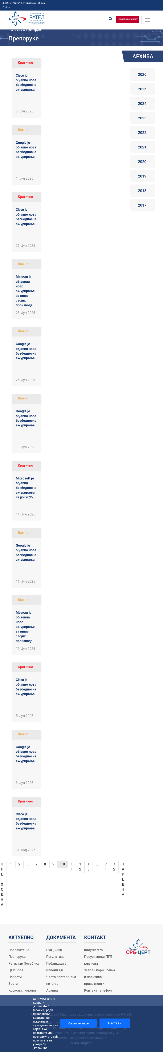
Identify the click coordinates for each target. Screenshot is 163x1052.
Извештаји (54, 970)
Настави (114, 1023)
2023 (142, 118)
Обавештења (18, 950)
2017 (142, 205)
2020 (142, 161)
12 (80, 866)
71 (106, 866)
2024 (142, 103)
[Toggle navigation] (147, 20)
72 (114, 866)
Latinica (41, 3)
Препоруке (17, 957)
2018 (142, 190)
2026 (142, 74)
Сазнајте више (78, 1023)
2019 (142, 176)
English (6, 7)
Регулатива (55, 957)
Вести (13, 984)
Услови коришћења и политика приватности (99, 977)
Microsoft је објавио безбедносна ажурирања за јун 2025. (26, 487)
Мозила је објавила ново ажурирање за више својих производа (25, 291)
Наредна (123, 879)
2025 (142, 89)
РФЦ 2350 (54, 950)
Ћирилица (29, 3)
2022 (142, 132)
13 (88, 866)
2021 (142, 147)
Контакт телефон (98, 990)
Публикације (56, 963)
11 (72, 866)
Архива (52, 990)
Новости (15, 977)
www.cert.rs (47, 998)
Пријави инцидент (128, 19)
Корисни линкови (22, 990)
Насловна (15, 30)
